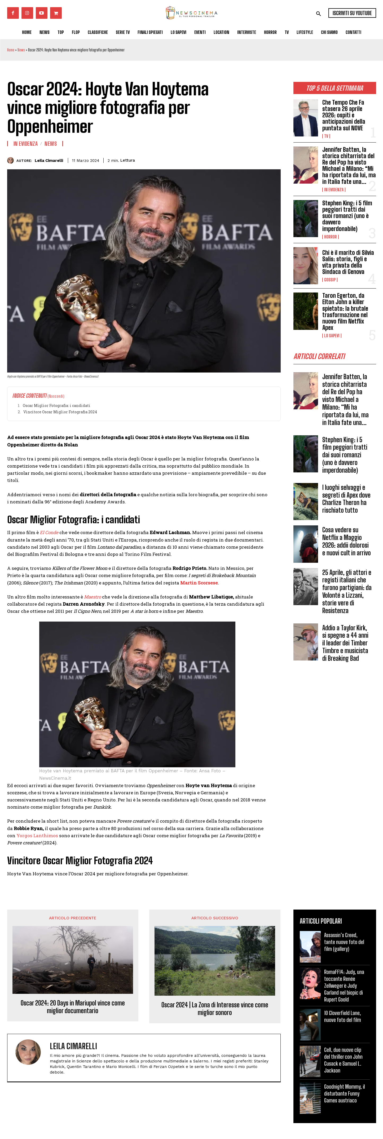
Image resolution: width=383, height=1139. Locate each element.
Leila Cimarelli (49, 160)
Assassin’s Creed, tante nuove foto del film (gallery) (344, 942)
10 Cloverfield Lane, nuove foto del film (342, 1016)
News (21, 50)
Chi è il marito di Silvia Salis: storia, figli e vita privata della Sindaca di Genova (348, 262)
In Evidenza (334, 190)
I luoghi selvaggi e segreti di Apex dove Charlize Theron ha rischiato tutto (346, 500)
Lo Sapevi (332, 336)
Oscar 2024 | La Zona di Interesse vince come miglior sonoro (214, 1008)
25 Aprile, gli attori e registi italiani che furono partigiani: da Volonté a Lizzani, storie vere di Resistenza (347, 593)
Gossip (330, 280)
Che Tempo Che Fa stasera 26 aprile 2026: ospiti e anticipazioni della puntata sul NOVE (343, 115)
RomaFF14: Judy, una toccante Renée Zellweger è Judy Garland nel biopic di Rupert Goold (344, 986)
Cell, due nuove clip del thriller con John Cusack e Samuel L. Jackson (343, 1060)
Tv (326, 136)
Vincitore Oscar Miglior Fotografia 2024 (60, 411)
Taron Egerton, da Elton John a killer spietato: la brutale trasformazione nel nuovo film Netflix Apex (345, 311)
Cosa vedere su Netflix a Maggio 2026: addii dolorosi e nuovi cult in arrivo (346, 543)
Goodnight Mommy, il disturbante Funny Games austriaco (344, 1093)
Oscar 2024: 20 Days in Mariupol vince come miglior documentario (73, 1006)
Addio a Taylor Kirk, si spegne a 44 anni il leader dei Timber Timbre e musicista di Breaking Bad (345, 645)
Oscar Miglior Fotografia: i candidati (56, 405)
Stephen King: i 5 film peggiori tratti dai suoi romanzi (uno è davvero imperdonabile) (347, 216)
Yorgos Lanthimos (37, 835)
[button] (318, 13)
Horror (330, 237)
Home (10, 50)
